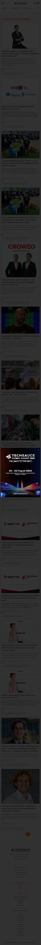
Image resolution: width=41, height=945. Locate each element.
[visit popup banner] (20, 472)
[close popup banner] (38, 450)
